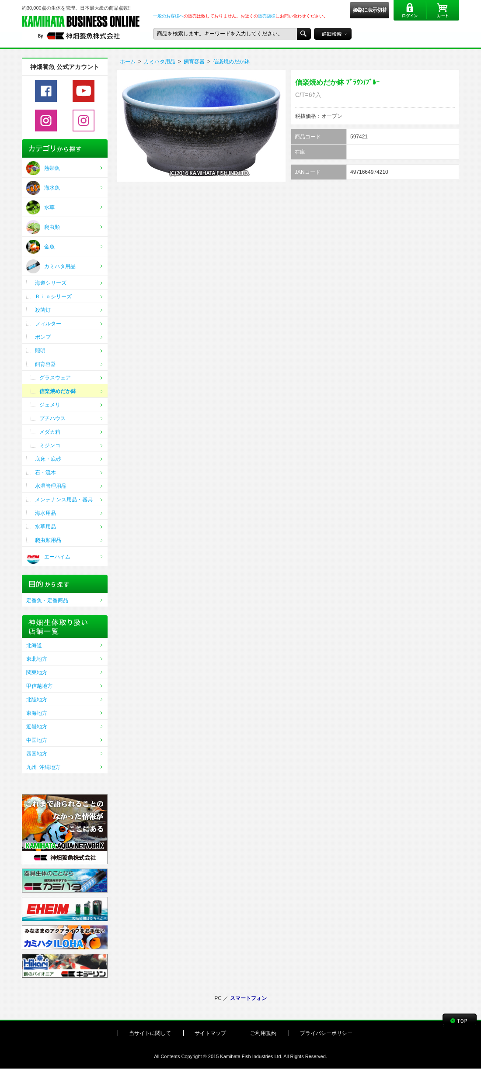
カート (442, 10)
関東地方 (36, 672)
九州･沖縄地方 (43, 767)
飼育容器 (194, 62)
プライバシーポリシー (326, 1033)
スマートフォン (248, 998)
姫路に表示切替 (370, 10)
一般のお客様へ (168, 16)
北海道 (34, 645)
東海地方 (36, 713)
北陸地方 (36, 700)
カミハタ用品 (159, 62)
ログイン (410, 10)
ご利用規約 (263, 1033)
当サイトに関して (150, 1033)
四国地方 (36, 754)
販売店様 (266, 16)
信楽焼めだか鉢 (231, 62)
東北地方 (36, 659)
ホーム (128, 62)
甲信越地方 (39, 686)
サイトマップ (210, 1033)
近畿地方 (36, 727)
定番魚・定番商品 (47, 600)
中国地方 (36, 740)
